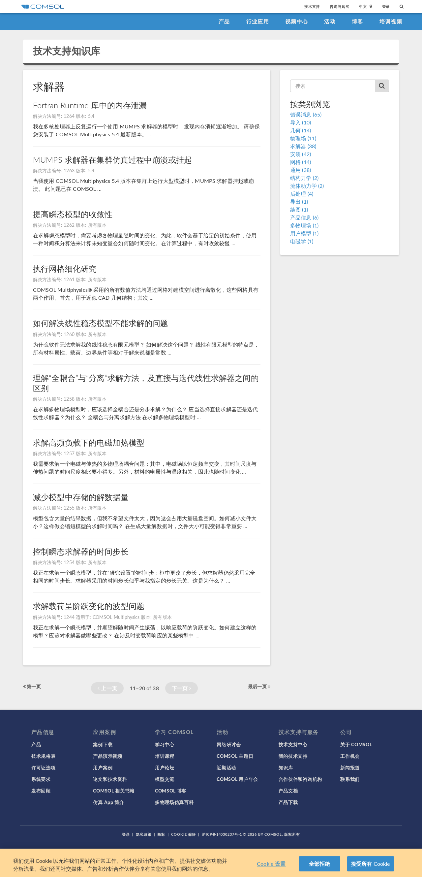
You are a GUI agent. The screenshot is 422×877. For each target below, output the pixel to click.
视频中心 (296, 21)
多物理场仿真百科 (174, 802)
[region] (211, 863)
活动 (330, 21)
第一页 (32, 686)
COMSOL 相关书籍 (114, 790)
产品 (224, 21)
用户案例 (102, 767)
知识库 (286, 767)
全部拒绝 (319, 863)
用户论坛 (164, 767)
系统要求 (41, 779)
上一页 (107, 688)
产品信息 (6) (304, 217)
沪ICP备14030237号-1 (222, 834)
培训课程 (164, 756)
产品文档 (288, 790)
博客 (357, 21)
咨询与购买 (339, 6)
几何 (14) (300, 130)
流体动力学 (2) (307, 185)
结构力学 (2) (304, 178)
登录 (386, 6)
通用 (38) (300, 170)
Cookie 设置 (271, 863)
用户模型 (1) (304, 233)
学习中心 (164, 744)
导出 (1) (299, 201)
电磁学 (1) (301, 241)
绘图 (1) (299, 209)
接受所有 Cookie (370, 863)
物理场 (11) (303, 138)
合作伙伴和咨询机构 (300, 779)
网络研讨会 (229, 744)
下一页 (181, 688)
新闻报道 (350, 767)
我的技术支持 (293, 756)
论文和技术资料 (110, 779)
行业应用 (257, 21)
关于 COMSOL (356, 744)
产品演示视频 (107, 756)
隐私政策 (144, 834)
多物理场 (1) (304, 225)
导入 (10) (300, 122)
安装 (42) (300, 154)
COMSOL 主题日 (235, 756)
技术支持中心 (293, 744)
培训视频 (390, 21)
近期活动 (226, 767)
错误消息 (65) (305, 114)
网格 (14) (300, 162)
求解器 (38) (303, 146)
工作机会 (350, 756)
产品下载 (288, 802)
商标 (161, 834)
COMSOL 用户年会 (237, 779)
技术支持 (312, 6)
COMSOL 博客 (171, 790)
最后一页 (259, 686)
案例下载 (102, 744)
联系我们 (350, 779)
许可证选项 (43, 767)
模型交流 (164, 779)
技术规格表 (43, 756)
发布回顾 (41, 790)
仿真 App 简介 (108, 802)
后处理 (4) (301, 193)
